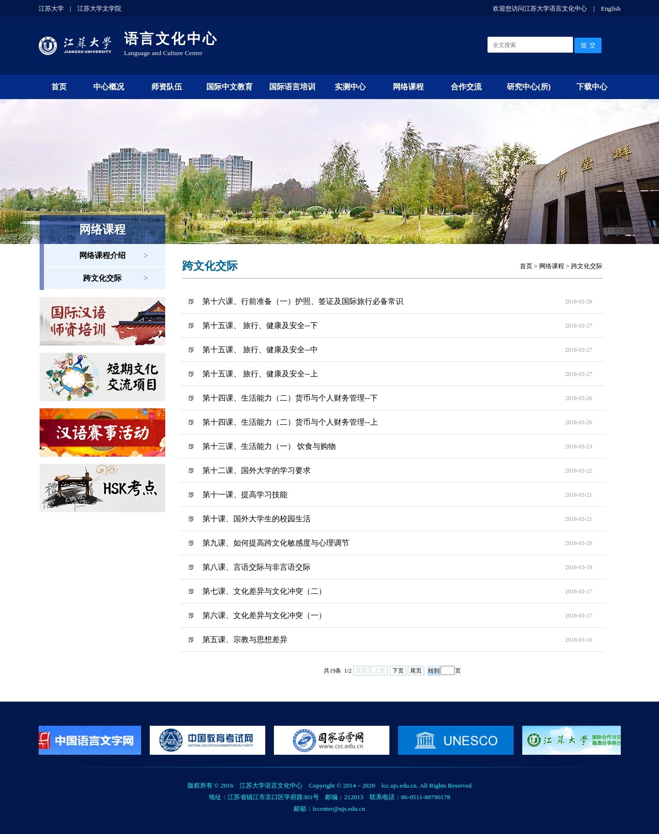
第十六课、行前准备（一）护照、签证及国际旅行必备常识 (302, 301)
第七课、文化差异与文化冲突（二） (264, 591)
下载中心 (591, 87)
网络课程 (408, 87)
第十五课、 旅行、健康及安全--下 (260, 325)
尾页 (416, 670)
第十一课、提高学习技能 (244, 494)
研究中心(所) (529, 87)
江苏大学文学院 (99, 8)
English (611, 8)
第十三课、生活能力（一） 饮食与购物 (269, 446)
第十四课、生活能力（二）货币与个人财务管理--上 (290, 422)
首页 (59, 87)
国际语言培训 (292, 87)
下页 (398, 670)
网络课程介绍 (102, 255)
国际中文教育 (229, 87)
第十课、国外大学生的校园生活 (256, 519)
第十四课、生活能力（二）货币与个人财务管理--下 (290, 398)
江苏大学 (51, 8)
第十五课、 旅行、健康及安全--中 (260, 349)
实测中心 (350, 87)
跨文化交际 (102, 278)
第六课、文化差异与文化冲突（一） (264, 615)
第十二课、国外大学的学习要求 (256, 470)
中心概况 (108, 87)
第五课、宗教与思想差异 (244, 639)
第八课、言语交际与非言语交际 (256, 567)
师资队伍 (166, 87)
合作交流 (466, 87)
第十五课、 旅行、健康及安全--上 (260, 374)
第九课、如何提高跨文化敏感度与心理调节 (275, 543)
